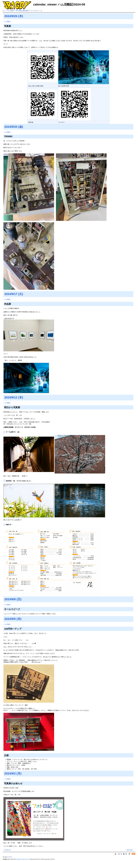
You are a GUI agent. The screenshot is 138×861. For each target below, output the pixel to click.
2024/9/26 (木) (13, 16)
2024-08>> (129, 850)
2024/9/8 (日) (12, 599)
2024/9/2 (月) (12, 773)
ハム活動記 (7, 21)
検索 (20, 10)
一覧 (16, 10)
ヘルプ (32, 10)
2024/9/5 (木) (12, 618)
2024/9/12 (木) (13, 397)
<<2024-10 (7, 850)
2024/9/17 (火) (13, 294)
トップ (6, 10)
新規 (12, 10)
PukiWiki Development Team (22, 859)
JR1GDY (10, 857)
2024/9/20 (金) (13, 126)
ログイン (38, 10)
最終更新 (25, 10)
